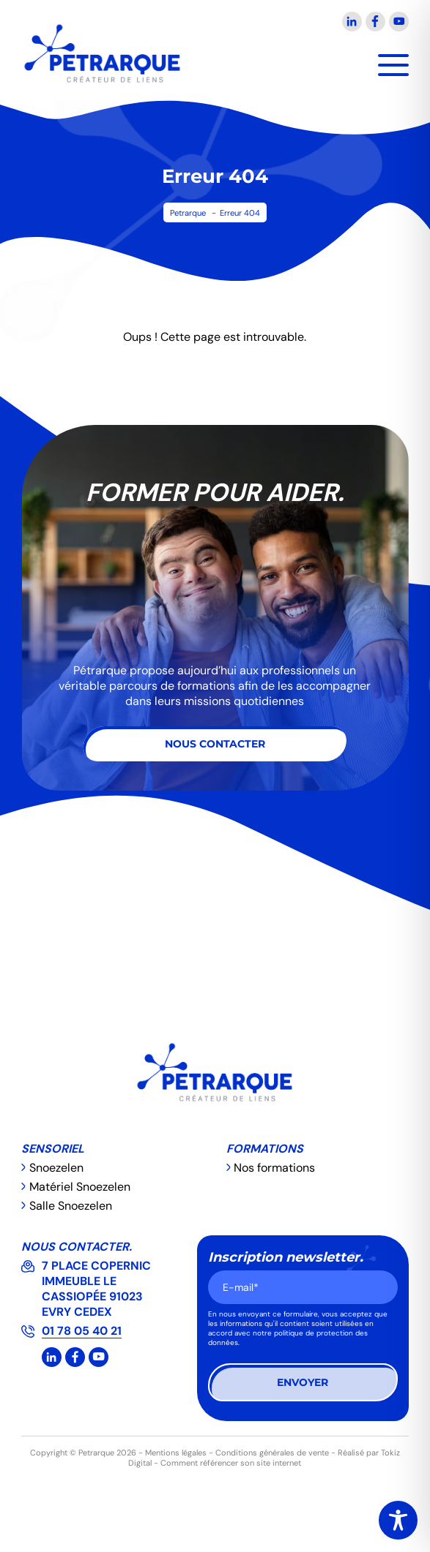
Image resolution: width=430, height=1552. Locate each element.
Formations (264, 1148)
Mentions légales (176, 1452)
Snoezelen (56, 1167)
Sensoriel (52, 1148)
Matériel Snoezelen (79, 1186)
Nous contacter (215, 743)
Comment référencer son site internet (230, 1463)
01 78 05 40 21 (82, 1330)
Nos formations (274, 1167)
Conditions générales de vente (272, 1452)
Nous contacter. (76, 1246)
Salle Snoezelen (70, 1205)
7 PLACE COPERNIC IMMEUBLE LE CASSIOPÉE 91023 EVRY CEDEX (98, 1288)
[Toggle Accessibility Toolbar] (398, 1520)
